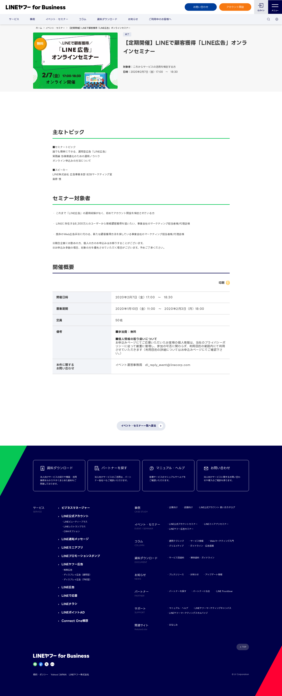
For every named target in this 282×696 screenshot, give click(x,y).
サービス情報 (196, 541)
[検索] (268, 19)
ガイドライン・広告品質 (202, 545)
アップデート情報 (213, 574)
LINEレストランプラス (75, 526)
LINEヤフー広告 (72, 564)
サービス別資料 (176, 557)
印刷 (221, 283)
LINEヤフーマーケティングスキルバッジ (188, 613)
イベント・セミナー (57, 19)
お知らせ (133, 19)
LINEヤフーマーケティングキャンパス (213, 608)
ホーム (39, 28)
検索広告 (68, 570)
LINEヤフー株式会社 (79, 674)
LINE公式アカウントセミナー (183, 524)
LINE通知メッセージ (75, 539)
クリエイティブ (176, 545)
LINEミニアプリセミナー (216, 524)
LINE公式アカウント (75, 516)
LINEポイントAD (73, 612)
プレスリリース (176, 574)
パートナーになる (201, 591)
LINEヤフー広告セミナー (181, 529)
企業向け (173, 507)
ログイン (261, 10)
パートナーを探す (177, 591)
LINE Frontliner (224, 591)
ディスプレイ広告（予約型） (78, 579)
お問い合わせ (200, 7)
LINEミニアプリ (72, 547)
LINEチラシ (69, 604)
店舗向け (188, 507)
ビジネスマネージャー (76, 508)
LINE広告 (68, 587)
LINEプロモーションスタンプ (81, 556)
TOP (244, 646)
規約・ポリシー (40, 674)
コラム (82, 19)
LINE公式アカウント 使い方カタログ (217, 507)
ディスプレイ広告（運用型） (78, 574)
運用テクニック (176, 541)
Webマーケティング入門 (222, 541)
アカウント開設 (235, 7)
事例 (32, 19)
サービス (14, 19)
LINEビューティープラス (75, 521)
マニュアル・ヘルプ (178, 608)
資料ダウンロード (107, 19)
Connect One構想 (75, 621)
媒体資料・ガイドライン (202, 557)
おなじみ (173, 624)
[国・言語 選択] (277, 19)
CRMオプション (72, 531)
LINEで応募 (69, 595)
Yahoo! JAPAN (58, 674)
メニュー (275, 7)
